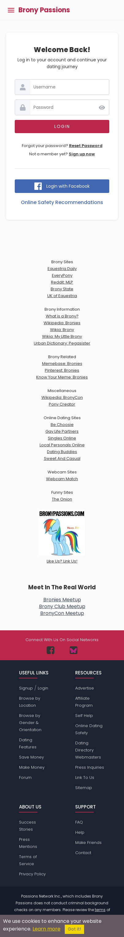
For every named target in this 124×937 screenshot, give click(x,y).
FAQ (79, 822)
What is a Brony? (62, 316)
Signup (26, 688)
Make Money (32, 767)
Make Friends (88, 842)
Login (43, 688)
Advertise (84, 688)
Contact (83, 853)
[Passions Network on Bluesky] (73, 650)
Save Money (31, 757)
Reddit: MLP (62, 282)
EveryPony (62, 275)
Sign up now (82, 154)
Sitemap (83, 788)
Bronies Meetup (62, 599)
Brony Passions (44, 10)
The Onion (62, 499)
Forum (25, 777)
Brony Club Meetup (62, 606)
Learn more (46, 928)
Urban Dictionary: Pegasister (62, 343)
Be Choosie (62, 425)
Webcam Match (62, 479)
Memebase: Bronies (62, 363)
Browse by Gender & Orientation (30, 723)
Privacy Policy (32, 874)
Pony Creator (62, 404)
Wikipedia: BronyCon (62, 397)
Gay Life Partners (62, 431)
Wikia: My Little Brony (62, 336)
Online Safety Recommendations (62, 202)
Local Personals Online (62, 445)
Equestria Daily (62, 269)
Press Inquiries (89, 767)
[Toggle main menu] (11, 10)
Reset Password (86, 146)
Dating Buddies (62, 452)
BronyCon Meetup (62, 613)
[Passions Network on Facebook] (50, 650)
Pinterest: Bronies (62, 370)
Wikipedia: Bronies (62, 323)
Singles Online (62, 438)
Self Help (84, 715)
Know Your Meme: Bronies (62, 377)
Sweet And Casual (62, 458)
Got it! (74, 929)
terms (100, 909)
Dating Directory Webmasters (88, 750)
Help (79, 832)
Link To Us (84, 777)
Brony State (62, 289)
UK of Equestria (62, 296)
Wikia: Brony (62, 330)
